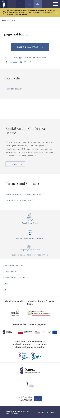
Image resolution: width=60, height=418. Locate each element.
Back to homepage (30, 47)
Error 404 (8, 21)
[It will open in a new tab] (30, 219)
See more (15, 164)
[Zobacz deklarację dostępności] (29, 4)
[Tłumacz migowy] (38, 4)
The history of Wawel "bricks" (20, 200)
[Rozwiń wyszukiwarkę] (20, 4)
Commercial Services (13, 265)
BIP (4, 290)
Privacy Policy (10, 271)
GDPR (5, 284)
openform (50, 412)
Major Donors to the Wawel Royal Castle (25, 194)
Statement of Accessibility (16, 278)
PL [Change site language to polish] (47, 4)
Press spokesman (14, 89)
